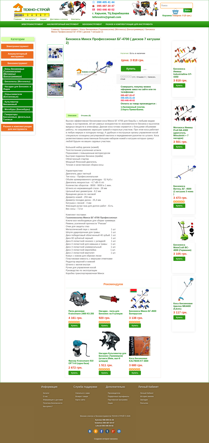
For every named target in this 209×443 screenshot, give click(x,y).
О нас (45, 396)
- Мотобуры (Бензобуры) (16, 109)
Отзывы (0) (86, 116)
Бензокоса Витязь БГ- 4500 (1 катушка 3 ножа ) (183, 190)
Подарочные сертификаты (118, 396)
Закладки (144, 400)
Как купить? (30, 19)
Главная (17, 19)
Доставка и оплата (59, 19)
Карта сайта (80, 400)
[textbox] (176, 5)
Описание (72, 116)
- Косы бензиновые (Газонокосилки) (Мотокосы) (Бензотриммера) (13, 73)
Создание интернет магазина (106, 439)
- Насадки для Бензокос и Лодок (17, 87)
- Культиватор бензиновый (10, 103)
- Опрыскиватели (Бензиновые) (12, 95)
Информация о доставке (53, 400)
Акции (110, 403)
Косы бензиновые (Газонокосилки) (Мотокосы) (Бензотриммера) (112, 29)
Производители (114, 393)
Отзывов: (140, 77)
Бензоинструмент (92, 24)
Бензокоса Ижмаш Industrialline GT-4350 (182, 73)
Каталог (46, 393)
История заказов (147, 396)
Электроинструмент (32, 24)
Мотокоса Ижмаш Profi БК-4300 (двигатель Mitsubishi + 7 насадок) (183, 132)
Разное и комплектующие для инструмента (129, 24)
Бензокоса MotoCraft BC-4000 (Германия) (182, 247)
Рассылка (144, 403)
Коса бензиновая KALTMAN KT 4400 (138, 359)
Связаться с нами (82, 393)
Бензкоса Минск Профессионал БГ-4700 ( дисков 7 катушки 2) (103, 30)
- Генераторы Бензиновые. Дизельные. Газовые (17, 117)
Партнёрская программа (117, 400)
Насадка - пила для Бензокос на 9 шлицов (110, 312)
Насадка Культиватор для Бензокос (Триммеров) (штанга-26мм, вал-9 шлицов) (112, 357)
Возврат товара (81, 396)
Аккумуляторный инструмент (63, 24)
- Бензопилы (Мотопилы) (17, 81)
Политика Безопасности (52, 403)
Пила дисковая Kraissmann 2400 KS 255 (81, 312)
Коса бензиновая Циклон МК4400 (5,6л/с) (183, 306)
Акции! (43, 19)
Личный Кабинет (146, 393)
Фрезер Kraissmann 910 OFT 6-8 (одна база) (81, 362)
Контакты (75, 19)
